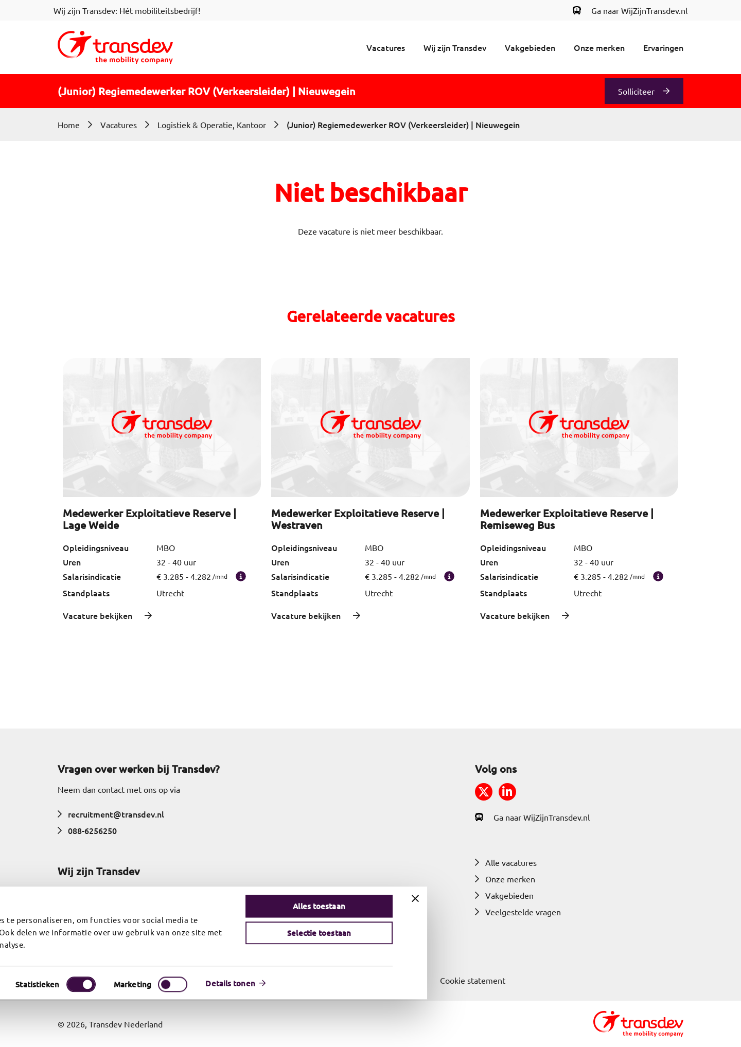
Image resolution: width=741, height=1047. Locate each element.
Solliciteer (636, 91)
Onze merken (599, 47)
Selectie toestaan (633, 980)
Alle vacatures (506, 862)
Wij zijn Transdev (455, 47)
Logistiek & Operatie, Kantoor (211, 124)
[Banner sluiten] (729, 946)
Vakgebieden (530, 47)
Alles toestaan (633, 954)
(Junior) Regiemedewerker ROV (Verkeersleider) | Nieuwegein (403, 124)
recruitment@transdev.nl (111, 814)
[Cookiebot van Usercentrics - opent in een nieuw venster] (62, 1031)
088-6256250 (87, 830)
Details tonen (544, 1031)
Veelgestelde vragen (518, 912)
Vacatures (385, 47)
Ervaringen (663, 47)
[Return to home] (115, 47)
